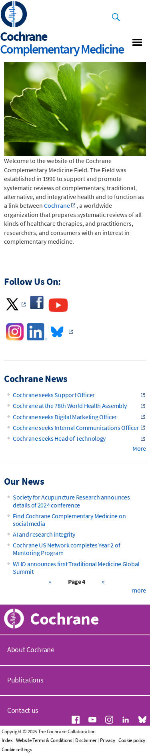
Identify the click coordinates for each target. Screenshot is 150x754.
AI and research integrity (44, 534)
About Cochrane (30, 649)
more (139, 590)
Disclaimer (86, 740)
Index (7, 740)
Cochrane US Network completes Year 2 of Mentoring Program (66, 549)
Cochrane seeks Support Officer (54, 395)
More (139, 448)
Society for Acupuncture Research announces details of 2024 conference (71, 501)
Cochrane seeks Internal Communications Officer (76, 428)
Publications (25, 679)
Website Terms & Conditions (44, 740)
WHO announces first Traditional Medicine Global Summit (76, 567)
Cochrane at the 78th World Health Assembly (69, 406)
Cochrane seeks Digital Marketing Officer (65, 417)
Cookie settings (17, 749)
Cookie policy (131, 740)
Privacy (107, 740)
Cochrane (57, 205)
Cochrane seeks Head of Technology (59, 438)
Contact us (22, 710)
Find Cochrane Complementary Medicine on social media (69, 519)
